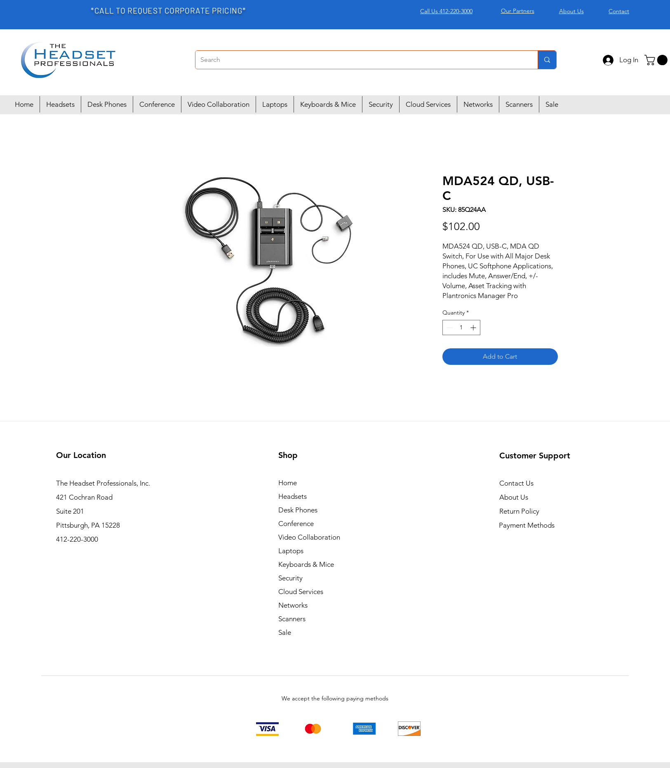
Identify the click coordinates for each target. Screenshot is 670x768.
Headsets (292, 496)
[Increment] (474, 327)
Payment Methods (527, 525)
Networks (293, 605)
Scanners (292, 619)
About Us (513, 497)
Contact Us (516, 483)
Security (290, 578)
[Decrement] (449, 327)
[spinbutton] (461, 327)
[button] (657, 60)
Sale (284, 632)
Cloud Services (300, 591)
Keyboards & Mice (306, 564)
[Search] (360, 60)
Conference (296, 523)
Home (287, 483)
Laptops (290, 551)
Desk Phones (297, 510)
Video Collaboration (309, 537)
